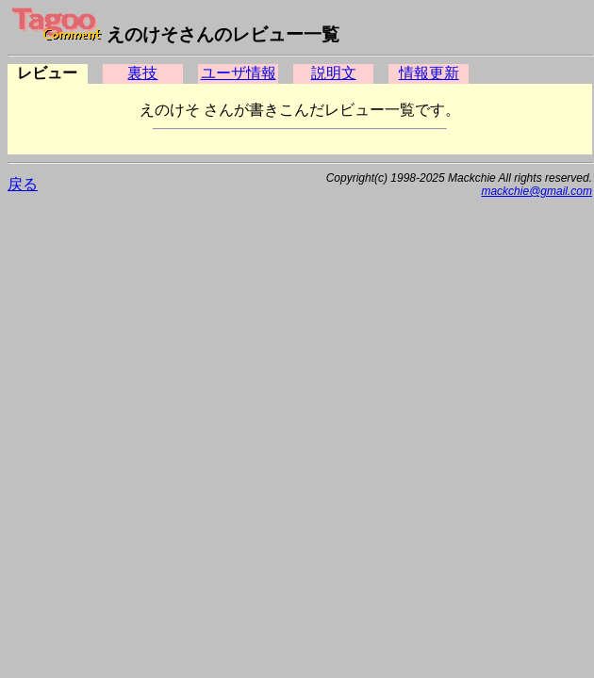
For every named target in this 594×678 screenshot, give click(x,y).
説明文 (333, 73)
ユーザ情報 (238, 73)
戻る (23, 184)
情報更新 (429, 73)
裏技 (142, 73)
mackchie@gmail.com (536, 191)
